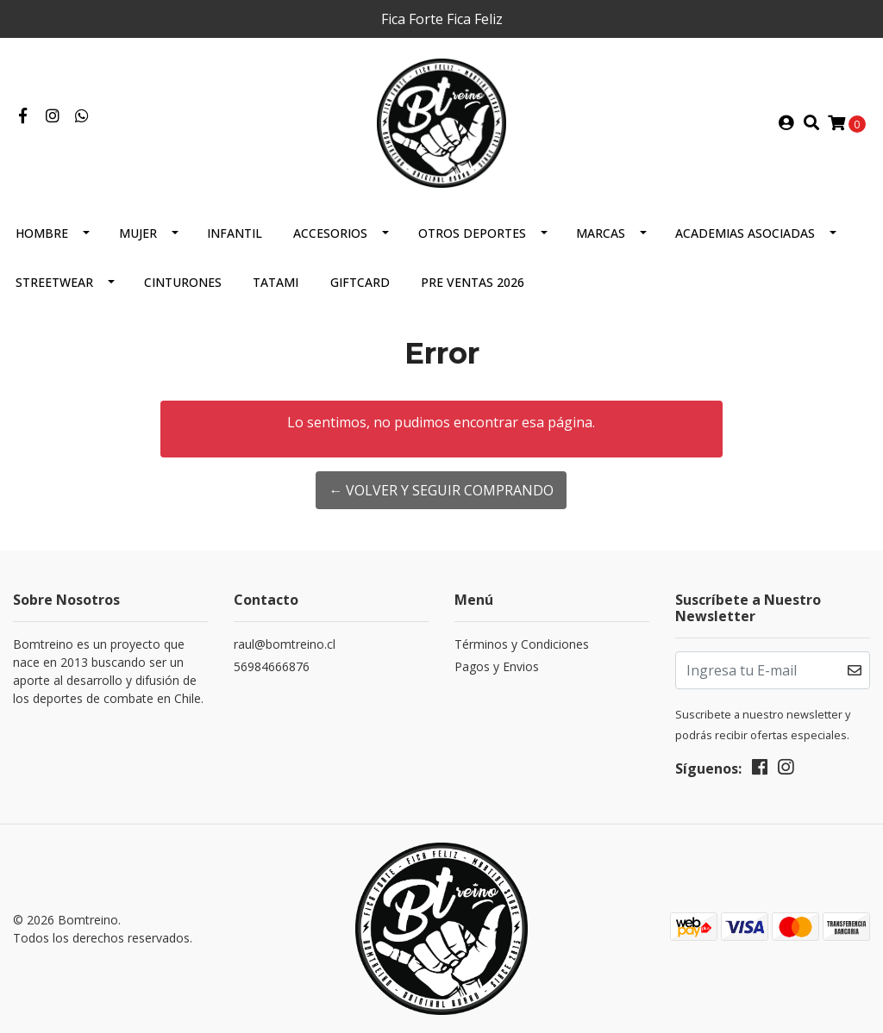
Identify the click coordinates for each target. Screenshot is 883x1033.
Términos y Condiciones (521, 644)
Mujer (138, 233)
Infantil (234, 233)
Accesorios (330, 233)
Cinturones (183, 282)
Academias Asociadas (745, 233)
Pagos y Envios (496, 666)
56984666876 (272, 666)
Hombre (42, 233)
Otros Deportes (472, 233)
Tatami (275, 282)
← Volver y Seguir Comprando (441, 490)
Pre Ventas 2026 (472, 282)
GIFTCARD (360, 282)
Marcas (600, 233)
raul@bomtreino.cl (284, 644)
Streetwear (54, 282)
